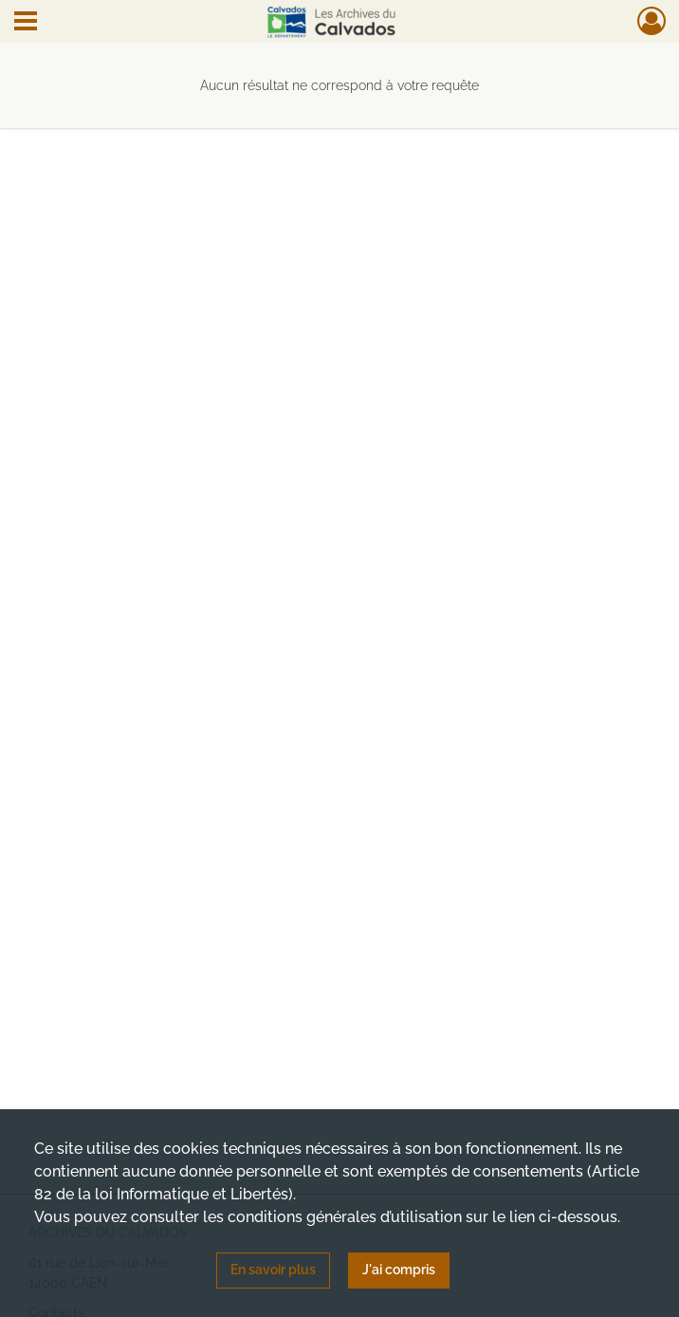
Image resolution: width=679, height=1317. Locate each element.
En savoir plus (273, 1269)
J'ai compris (398, 1269)
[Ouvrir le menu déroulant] (25, 22)
